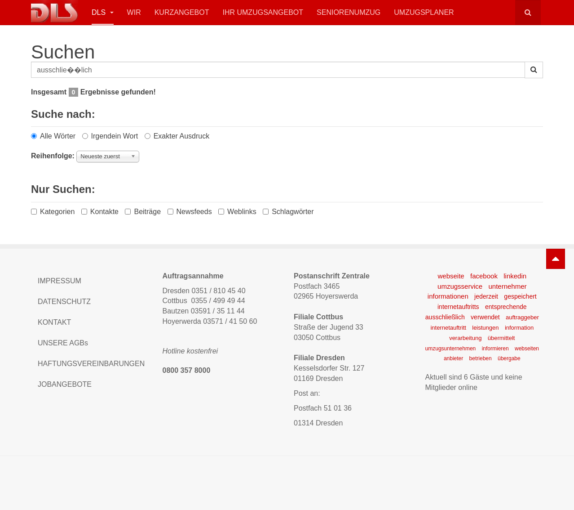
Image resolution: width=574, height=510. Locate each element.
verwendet (485, 317)
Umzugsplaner (424, 12)
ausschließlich (445, 317)
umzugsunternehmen (450, 348)
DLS (103, 12)
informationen (448, 296)
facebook (484, 276)
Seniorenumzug (348, 12)
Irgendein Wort (110, 136)
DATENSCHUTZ (64, 301)
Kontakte (100, 211)
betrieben (480, 358)
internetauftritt (448, 327)
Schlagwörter (288, 211)
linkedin (514, 276)
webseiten (527, 348)
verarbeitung (465, 338)
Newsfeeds (190, 211)
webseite (450, 276)
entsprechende (506, 306)
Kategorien (53, 211)
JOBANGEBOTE (65, 384)
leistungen (485, 327)
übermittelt (501, 338)
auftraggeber (522, 317)
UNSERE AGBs (63, 343)
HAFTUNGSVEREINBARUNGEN (91, 363)
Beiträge (143, 211)
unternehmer (507, 286)
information (519, 327)
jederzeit (486, 296)
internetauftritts (458, 306)
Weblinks (237, 211)
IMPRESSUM (59, 281)
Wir (134, 12)
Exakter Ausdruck (177, 136)
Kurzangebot (182, 12)
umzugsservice (459, 286)
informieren (495, 348)
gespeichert (520, 296)
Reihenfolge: (53, 156)
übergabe (509, 358)
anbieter (453, 358)
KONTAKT (54, 322)
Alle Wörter (53, 136)
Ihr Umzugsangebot (262, 12)
